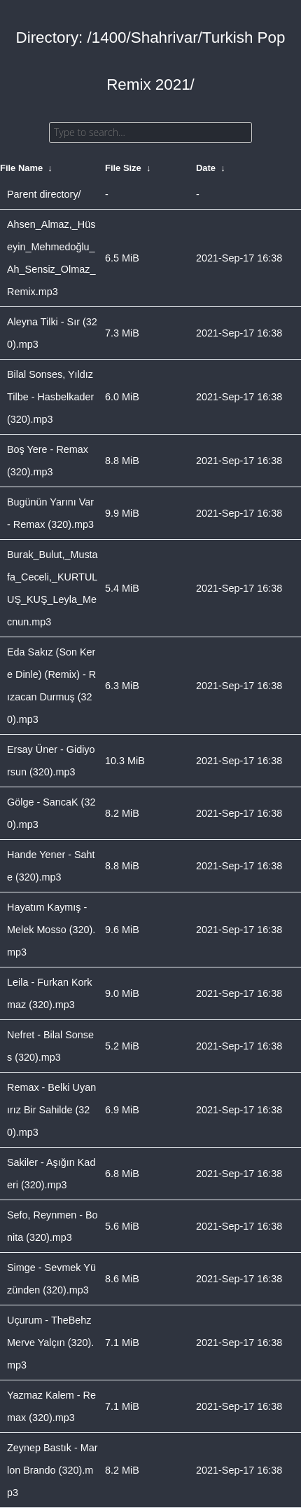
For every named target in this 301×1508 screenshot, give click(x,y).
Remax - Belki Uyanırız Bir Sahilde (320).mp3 (51, 1110)
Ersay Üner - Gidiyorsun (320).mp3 (51, 760)
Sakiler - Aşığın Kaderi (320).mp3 (51, 1173)
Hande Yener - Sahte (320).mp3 (51, 866)
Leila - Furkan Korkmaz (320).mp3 (49, 993)
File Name (21, 168)
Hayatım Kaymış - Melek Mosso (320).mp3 (51, 930)
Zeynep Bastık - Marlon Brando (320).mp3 (52, 1470)
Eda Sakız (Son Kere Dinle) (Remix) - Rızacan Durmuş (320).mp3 (51, 685)
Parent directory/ (44, 194)
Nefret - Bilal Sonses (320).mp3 (50, 1046)
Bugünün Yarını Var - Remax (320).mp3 (50, 513)
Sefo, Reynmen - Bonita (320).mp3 (52, 1226)
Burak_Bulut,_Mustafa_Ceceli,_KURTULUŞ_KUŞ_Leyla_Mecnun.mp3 (52, 588)
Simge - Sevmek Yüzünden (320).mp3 (51, 1279)
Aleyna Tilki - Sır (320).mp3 (52, 333)
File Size (123, 168)
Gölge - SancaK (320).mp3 (51, 813)
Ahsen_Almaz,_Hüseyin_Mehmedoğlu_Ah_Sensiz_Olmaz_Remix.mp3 (51, 258)
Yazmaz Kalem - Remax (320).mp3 (51, 1406)
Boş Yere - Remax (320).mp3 (47, 460)
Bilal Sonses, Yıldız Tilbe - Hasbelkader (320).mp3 (50, 397)
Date (206, 168)
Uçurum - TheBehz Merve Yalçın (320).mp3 (50, 1343)
